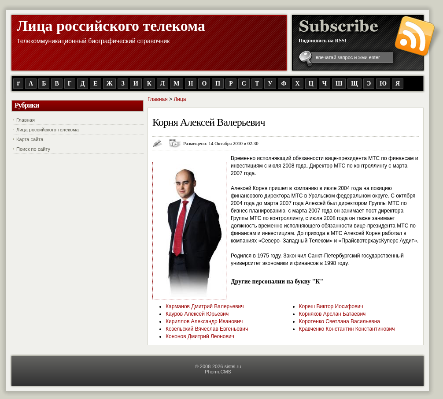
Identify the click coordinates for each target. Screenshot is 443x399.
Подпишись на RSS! (323, 40)
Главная (25, 120)
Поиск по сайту (33, 149)
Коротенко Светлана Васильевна (339, 321)
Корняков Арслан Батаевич (332, 314)
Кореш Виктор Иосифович (331, 306)
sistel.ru (232, 366)
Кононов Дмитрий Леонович (200, 336)
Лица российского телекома (111, 26)
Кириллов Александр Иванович (204, 321)
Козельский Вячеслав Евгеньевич (207, 329)
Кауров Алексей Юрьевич (197, 314)
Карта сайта (29, 139)
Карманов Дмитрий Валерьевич (205, 306)
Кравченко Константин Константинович (347, 329)
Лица (180, 99)
